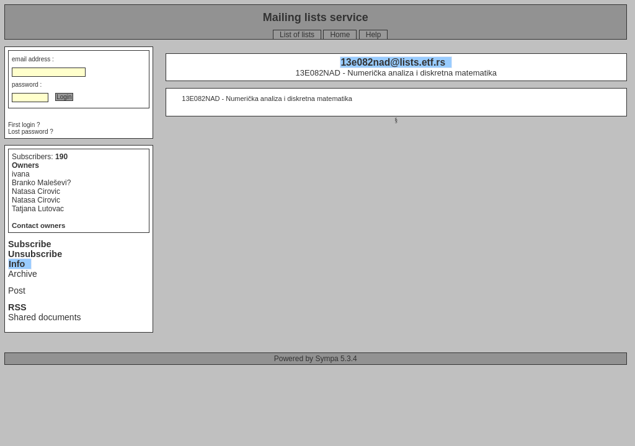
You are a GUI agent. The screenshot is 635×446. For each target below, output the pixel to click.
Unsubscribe (35, 254)
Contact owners (38, 225)
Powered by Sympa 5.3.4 (315, 358)
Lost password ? (30, 131)
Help (373, 34)
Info (17, 264)
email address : (33, 59)
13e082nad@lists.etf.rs (392, 62)
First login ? (24, 124)
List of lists (297, 34)
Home (340, 34)
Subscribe (29, 244)
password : (27, 84)
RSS (17, 307)
